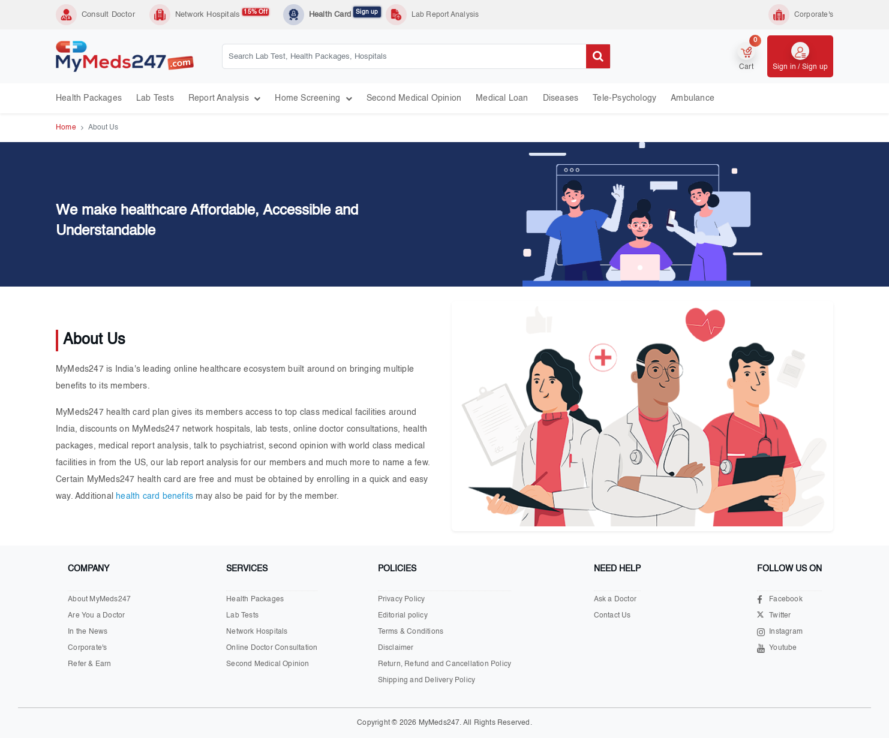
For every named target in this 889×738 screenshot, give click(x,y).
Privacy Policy (401, 599)
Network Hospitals (222, 14)
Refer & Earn (89, 664)
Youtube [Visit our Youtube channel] (777, 648)
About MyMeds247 (99, 599)
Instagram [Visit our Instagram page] (780, 632)
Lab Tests (155, 98)
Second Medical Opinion (414, 98)
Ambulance (692, 98)
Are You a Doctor (96, 615)
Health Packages (89, 98)
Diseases (561, 98)
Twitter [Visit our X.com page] (774, 616)
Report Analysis (224, 98)
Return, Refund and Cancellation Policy (445, 664)
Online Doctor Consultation (271, 648)
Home (66, 127)
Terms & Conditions (411, 631)
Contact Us (612, 615)
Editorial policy (403, 615)
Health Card (345, 14)
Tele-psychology (624, 98)
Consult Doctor (108, 15)
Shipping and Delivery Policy (427, 680)
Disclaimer (396, 648)
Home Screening (313, 98)
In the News (87, 631)
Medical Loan (502, 98)
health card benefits (154, 496)
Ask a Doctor (615, 599)
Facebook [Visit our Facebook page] (780, 599)
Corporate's (87, 648)
